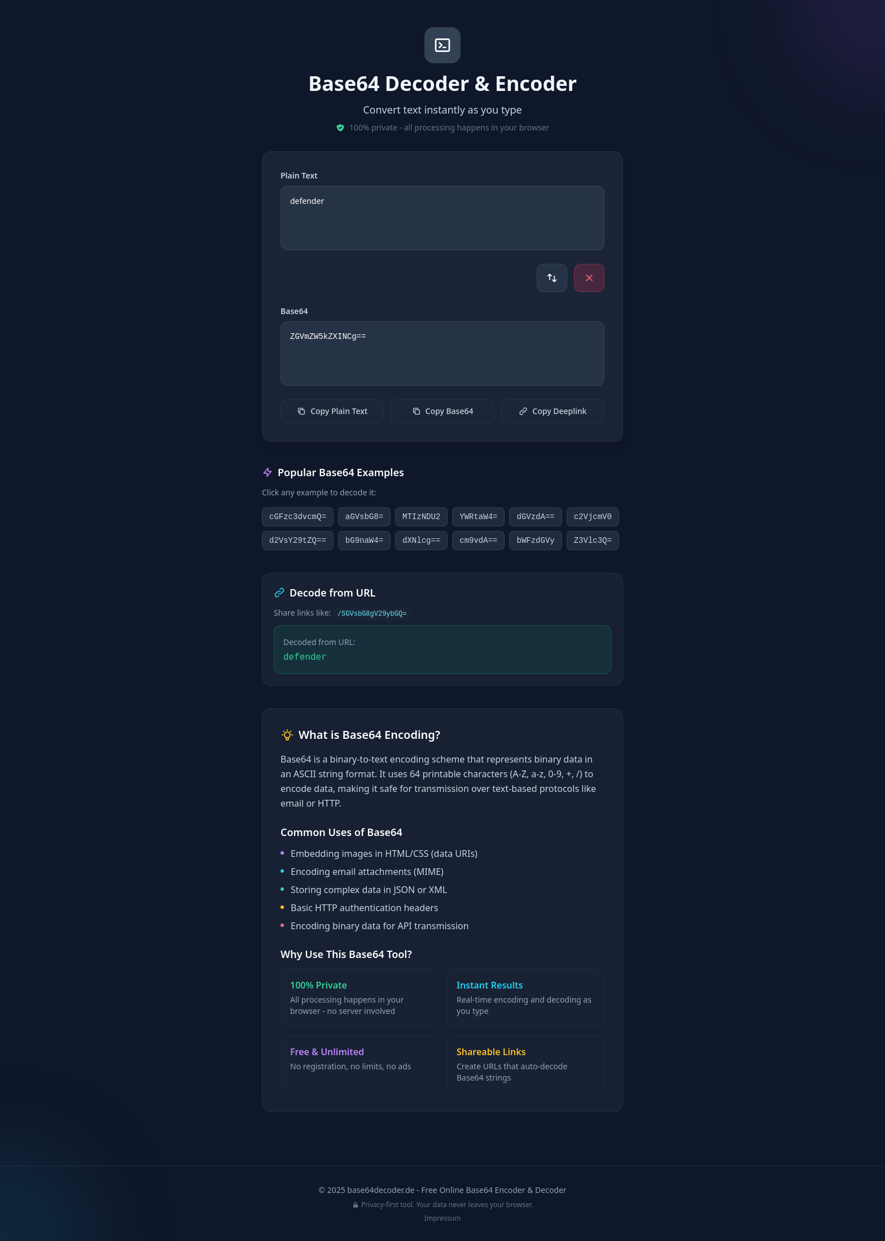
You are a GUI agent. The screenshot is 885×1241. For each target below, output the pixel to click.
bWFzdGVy (535, 540)
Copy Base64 (443, 411)
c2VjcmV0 (593, 516)
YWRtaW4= (478, 516)
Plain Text (299, 175)
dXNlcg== (421, 540)
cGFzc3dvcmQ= (297, 516)
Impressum (442, 1218)
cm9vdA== (478, 540)
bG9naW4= (364, 540)
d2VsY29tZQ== (297, 540)
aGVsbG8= (364, 516)
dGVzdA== (535, 516)
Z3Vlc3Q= (593, 540)
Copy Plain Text (332, 411)
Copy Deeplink (552, 411)
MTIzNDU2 (421, 516)
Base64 (294, 311)
